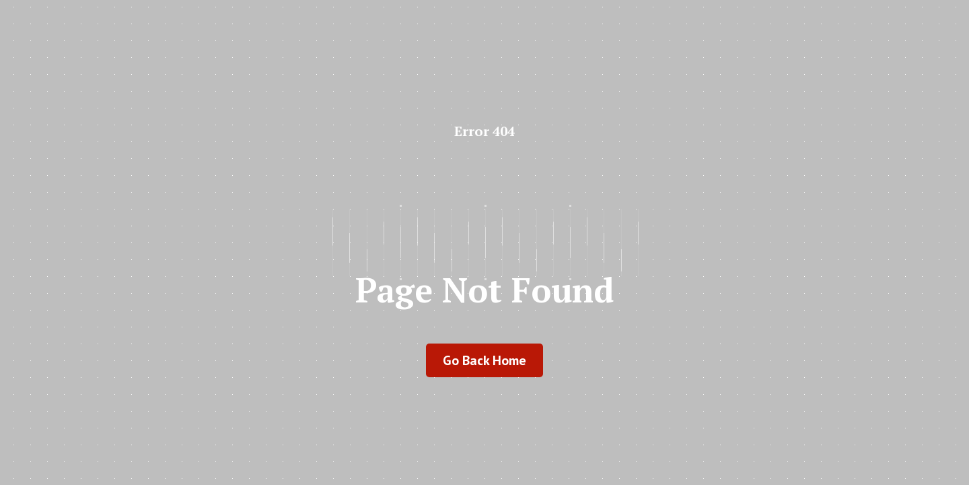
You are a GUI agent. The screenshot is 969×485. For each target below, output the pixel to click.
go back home (484, 360)
